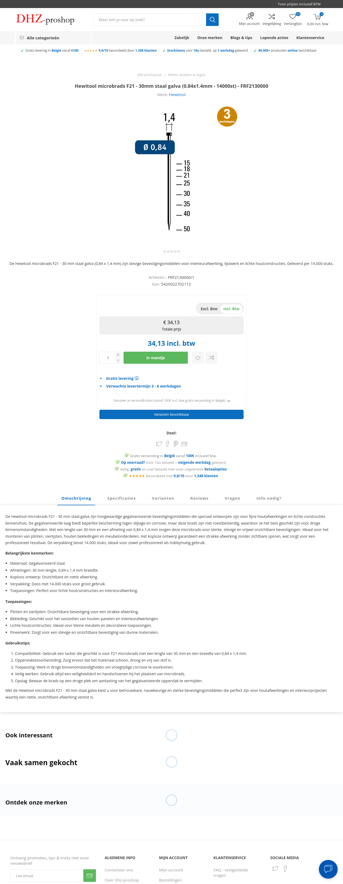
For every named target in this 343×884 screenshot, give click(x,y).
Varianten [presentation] (163, 496)
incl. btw (231, 308)
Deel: (171, 431)
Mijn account (249, 23)
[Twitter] (275, 867)
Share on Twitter (159, 442)
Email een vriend (184, 443)
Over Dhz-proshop (122, 878)
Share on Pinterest (176, 442)
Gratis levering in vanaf (52, 50)
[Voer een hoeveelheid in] (107, 358)
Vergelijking (271, 23)
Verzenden (89, 874)
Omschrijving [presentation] (76, 496)
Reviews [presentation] (199, 496)
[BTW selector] (302, 4)
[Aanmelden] (46, 874)
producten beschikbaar (287, 50)
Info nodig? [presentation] (269, 496)
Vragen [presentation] (232, 496)
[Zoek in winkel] (149, 19)
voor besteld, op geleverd (207, 50)
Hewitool (177, 94)
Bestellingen (170, 878)
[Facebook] (285, 867)
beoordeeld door (128, 50)
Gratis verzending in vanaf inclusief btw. (173, 454)
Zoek (212, 19)
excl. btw (209, 308)
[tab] (76, 497)
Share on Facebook (167, 442)
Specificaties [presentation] (121, 496)
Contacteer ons (119, 868)
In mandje (155, 357)
